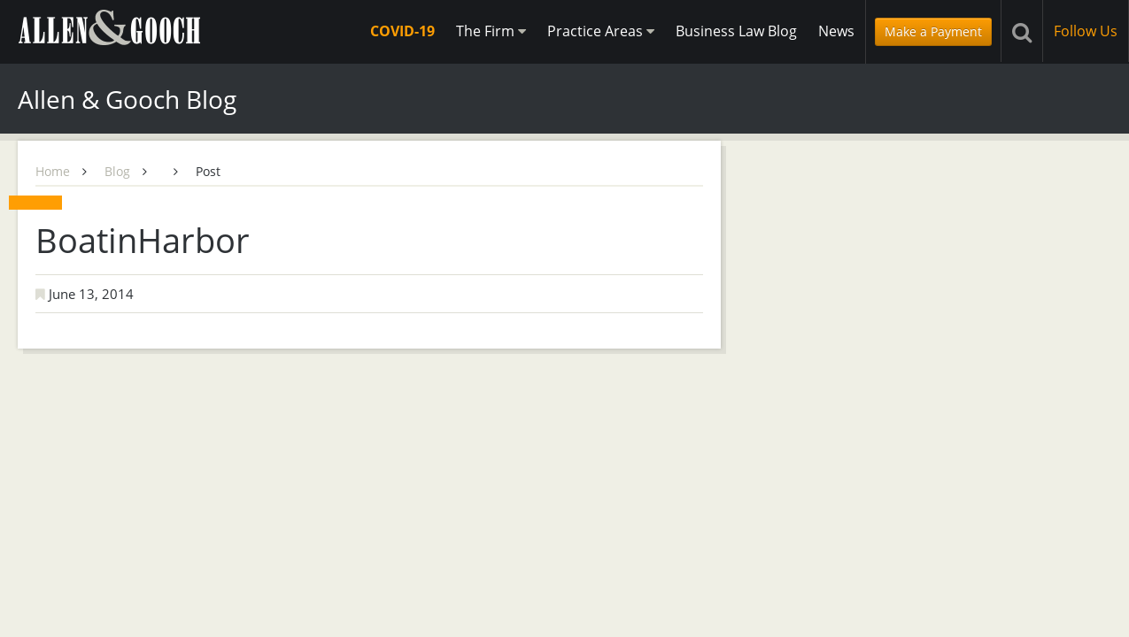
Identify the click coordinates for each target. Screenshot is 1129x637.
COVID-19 (402, 31)
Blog (117, 171)
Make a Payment (933, 31)
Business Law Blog (736, 31)
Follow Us (1085, 31)
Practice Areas (600, 31)
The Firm (491, 31)
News (836, 31)
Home (52, 171)
